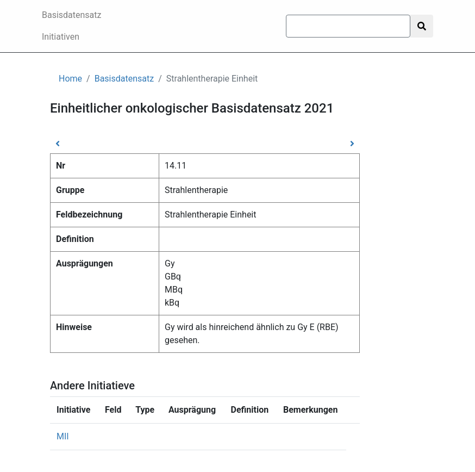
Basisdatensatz (72, 15)
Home (70, 78)
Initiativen (60, 37)
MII (63, 436)
